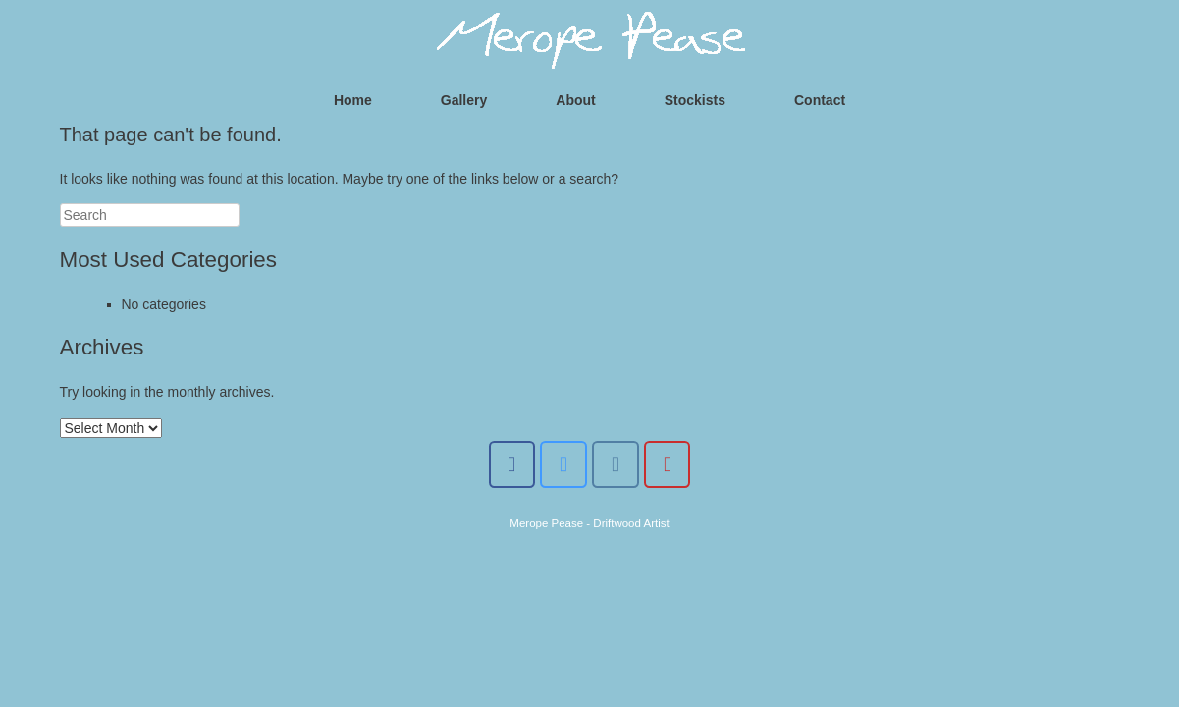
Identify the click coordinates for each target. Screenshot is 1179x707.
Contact (819, 100)
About (575, 100)
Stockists (695, 100)
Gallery (464, 100)
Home (353, 100)
